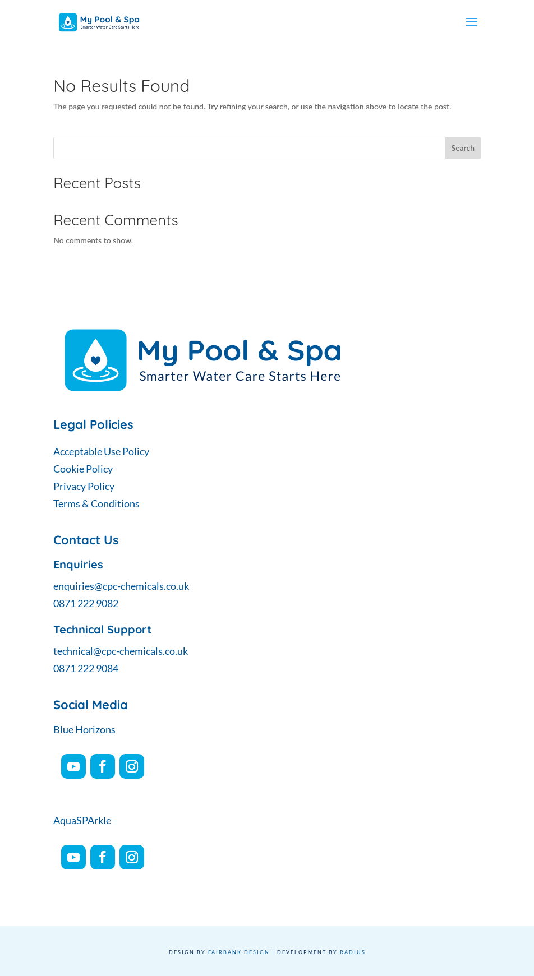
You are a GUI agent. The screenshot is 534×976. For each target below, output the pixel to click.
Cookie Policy (83, 468)
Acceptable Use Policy (101, 451)
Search (463, 147)
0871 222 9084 (85, 668)
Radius (353, 952)
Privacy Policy (83, 486)
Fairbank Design (239, 952)
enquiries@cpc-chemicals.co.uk (121, 586)
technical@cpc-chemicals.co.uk (120, 651)
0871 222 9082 (85, 603)
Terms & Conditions (96, 503)
